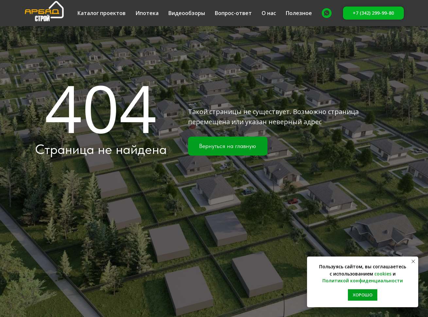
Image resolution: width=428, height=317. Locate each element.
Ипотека (147, 13)
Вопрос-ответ (233, 13)
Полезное (299, 13)
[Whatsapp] (327, 13)
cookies (382, 274)
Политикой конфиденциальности (362, 280)
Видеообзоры (186, 13)
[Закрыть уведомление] (413, 261)
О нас (269, 13)
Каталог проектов (101, 13)
